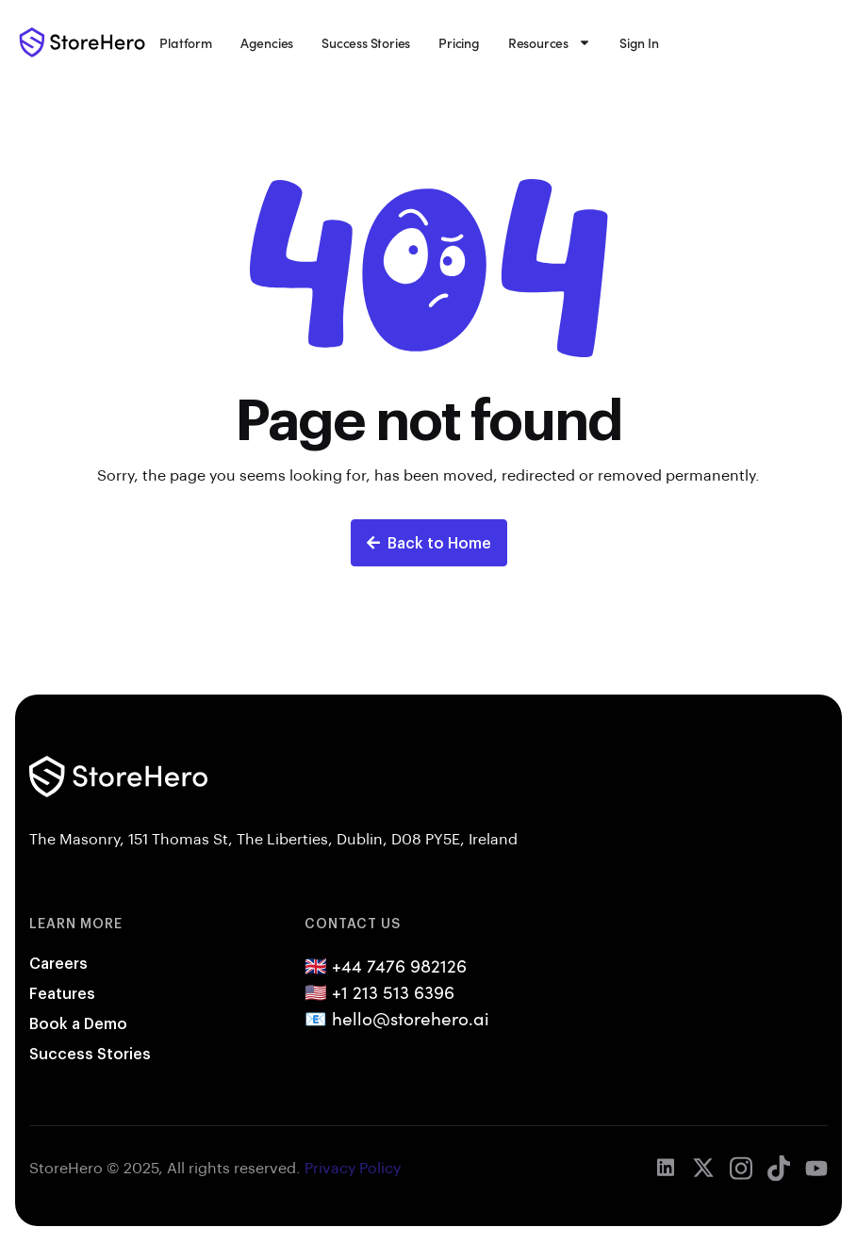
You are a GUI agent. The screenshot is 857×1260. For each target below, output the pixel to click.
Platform (185, 42)
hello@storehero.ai (410, 1018)
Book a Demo (78, 1023)
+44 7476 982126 (399, 965)
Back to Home (429, 542)
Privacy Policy (353, 1167)
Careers (58, 963)
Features (62, 993)
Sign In (639, 42)
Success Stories (365, 42)
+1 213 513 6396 (393, 991)
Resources (549, 42)
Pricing (459, 42)
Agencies (266, 42)
